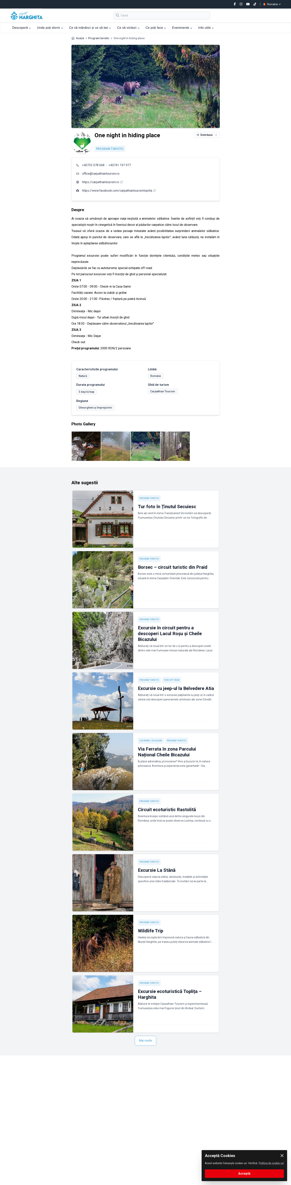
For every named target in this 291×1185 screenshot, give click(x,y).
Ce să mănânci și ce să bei (90, 27)
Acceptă (244, 1173)
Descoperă (21, 27)
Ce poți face (156, 27)
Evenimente (182, 27)
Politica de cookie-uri (271, 1163)
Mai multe (145, 1040)
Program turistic (98, 38)
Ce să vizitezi (128, 27)
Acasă (80, 38)
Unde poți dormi (50, 27)
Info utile (206, 27)
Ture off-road (172, 680)
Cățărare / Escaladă (150, 741)
